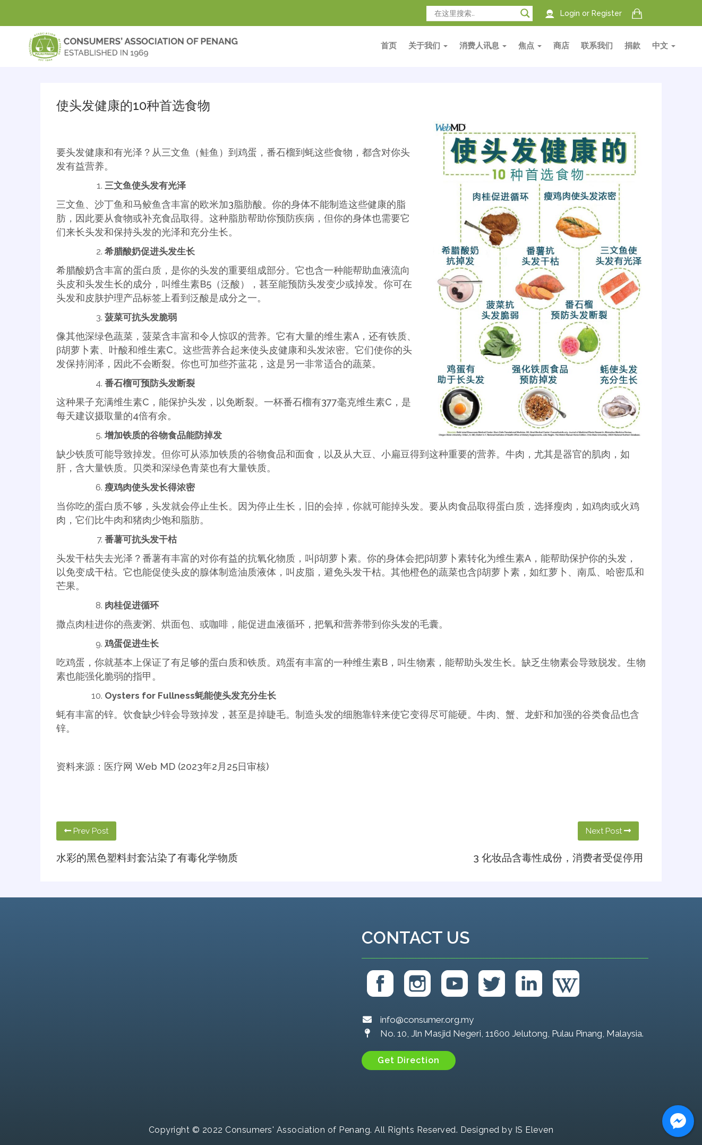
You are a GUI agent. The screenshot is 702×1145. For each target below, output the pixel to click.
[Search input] (474, 13)
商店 (561, 45)
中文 (663, 45)
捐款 (632, 45)
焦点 (530, 45)
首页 (389, 45)
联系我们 (597, 45)
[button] (409, 1060)
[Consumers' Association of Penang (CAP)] (194, 1009)
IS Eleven (534, 1130)
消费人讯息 (483, 45)
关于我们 (428, 45)
